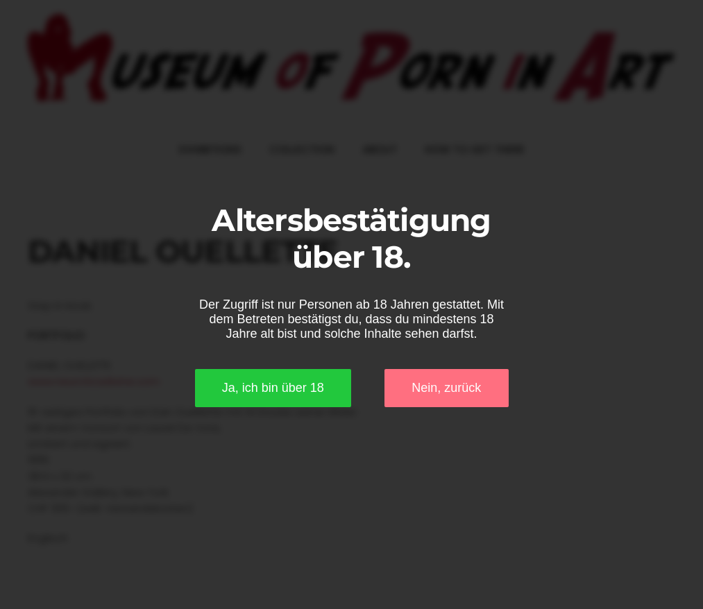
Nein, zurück (446, 388)
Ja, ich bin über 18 (273, 388)
